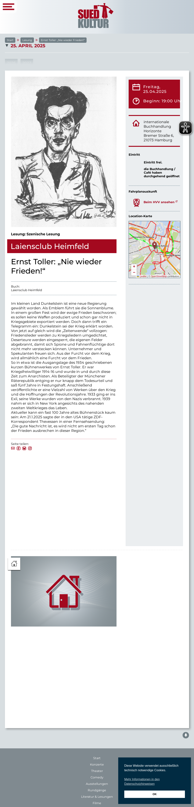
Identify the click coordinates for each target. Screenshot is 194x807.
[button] (154, 246)
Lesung (27, 40)
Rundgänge (97, 790)
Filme (97, 803)
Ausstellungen (97, 784)
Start (10, 40)
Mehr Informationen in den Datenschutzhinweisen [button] (142, 781)
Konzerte (97, 764)
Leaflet (141, 276)
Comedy (97, 777)
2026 (11, 63)
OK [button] (155, 794)
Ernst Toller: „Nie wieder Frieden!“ (63, 40)
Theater (97, 771)
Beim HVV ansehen (159, 202)
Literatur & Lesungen (97, 796)
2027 (26, 63)
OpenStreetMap (159, 276)
